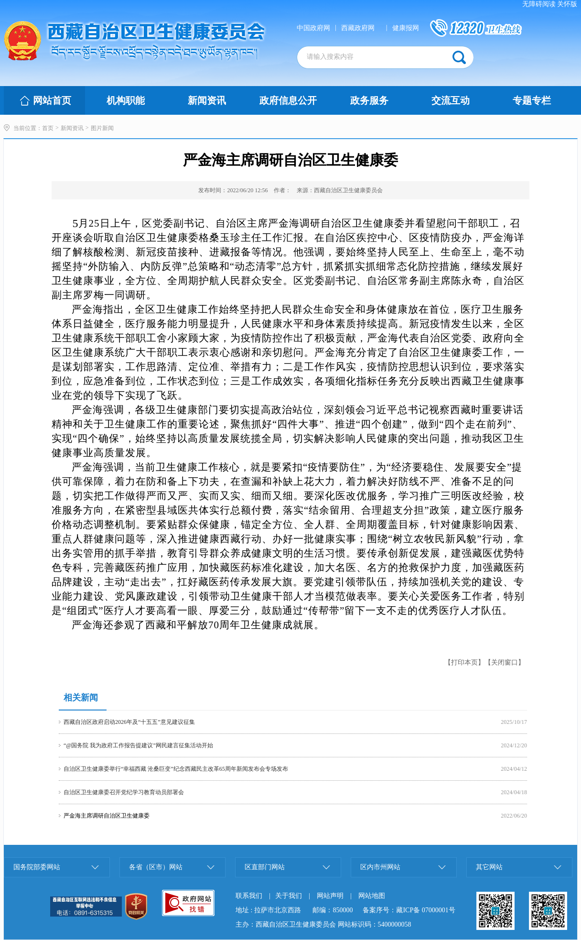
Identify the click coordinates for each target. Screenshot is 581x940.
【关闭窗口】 (504, 662)
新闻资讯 (72, 128)
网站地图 (371, 895)
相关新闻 (81, 697)
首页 (48, 128)
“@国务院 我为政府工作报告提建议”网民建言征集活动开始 (138, 745)
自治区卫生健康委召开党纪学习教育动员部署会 (124, 792)
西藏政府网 (358, 28)
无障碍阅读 (539, 4)
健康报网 (405, 28)
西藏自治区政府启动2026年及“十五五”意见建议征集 (129, 722)
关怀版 (567, 4)
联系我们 (249, 895)
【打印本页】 (464, 662)
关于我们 (288, 895)
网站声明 (330, 895)
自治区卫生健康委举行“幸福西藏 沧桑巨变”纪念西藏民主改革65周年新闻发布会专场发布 (176, 768)
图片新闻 (102, 128)
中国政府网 (313, 28)
